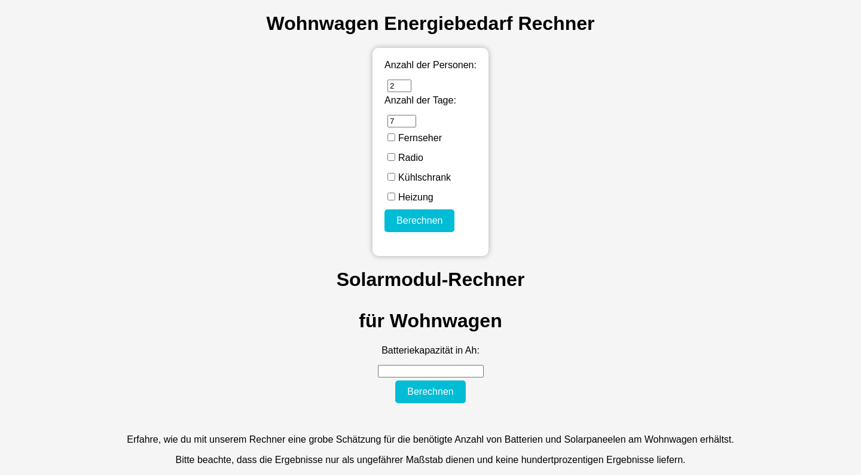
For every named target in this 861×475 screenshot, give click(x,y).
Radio (405, 158)
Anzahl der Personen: (430, 65)
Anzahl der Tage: (420, 100)
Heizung (410, 197)
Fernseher (414, 138)
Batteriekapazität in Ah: (430, 350)
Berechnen (419, 220)
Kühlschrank (419, 177)
